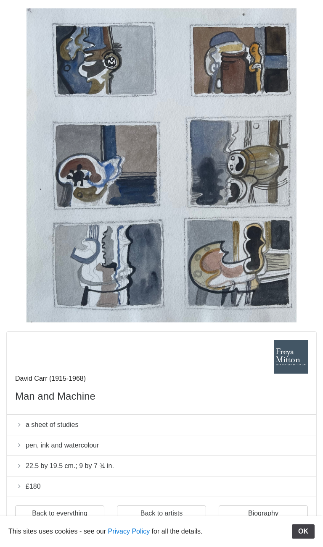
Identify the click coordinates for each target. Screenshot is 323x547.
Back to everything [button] (59, 513)
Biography (263, 513)
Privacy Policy (129, 531)
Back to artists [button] (161, 513)
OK (303, 531)
